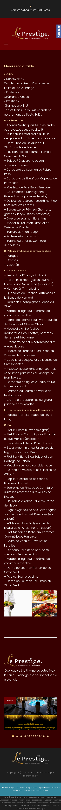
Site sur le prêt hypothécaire (27, 797)
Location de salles (48, 797)
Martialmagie (39, 808)
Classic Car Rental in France (37, 805)
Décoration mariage (8, 800)
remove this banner (40, 790)
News (10, 700)
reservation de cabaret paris (31, 800)
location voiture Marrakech (23, 802)
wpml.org (26, 787)
